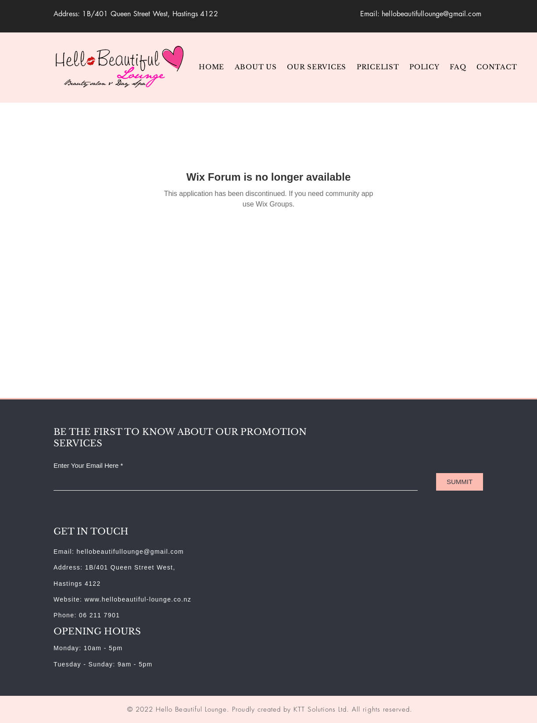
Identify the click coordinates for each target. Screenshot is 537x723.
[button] (317, 66)
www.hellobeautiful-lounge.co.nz (138, 599)
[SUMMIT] (459, 482)
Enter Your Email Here (86, 465)
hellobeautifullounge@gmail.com (431, 13)
